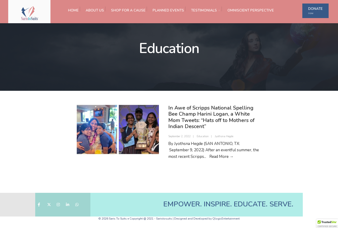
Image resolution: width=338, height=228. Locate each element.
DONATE (315, 10)
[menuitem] (203, 9)
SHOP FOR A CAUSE (128, 10)
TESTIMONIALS (204, 10)
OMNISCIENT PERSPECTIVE (250, 10)
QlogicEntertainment (226, 218)
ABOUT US (95, 10)
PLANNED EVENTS (168, 10)
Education (203, 136)
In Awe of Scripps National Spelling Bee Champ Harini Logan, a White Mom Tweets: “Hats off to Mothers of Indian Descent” (211, 117)
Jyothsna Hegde (224, 136)
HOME (73, 10)
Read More (221, 156)
